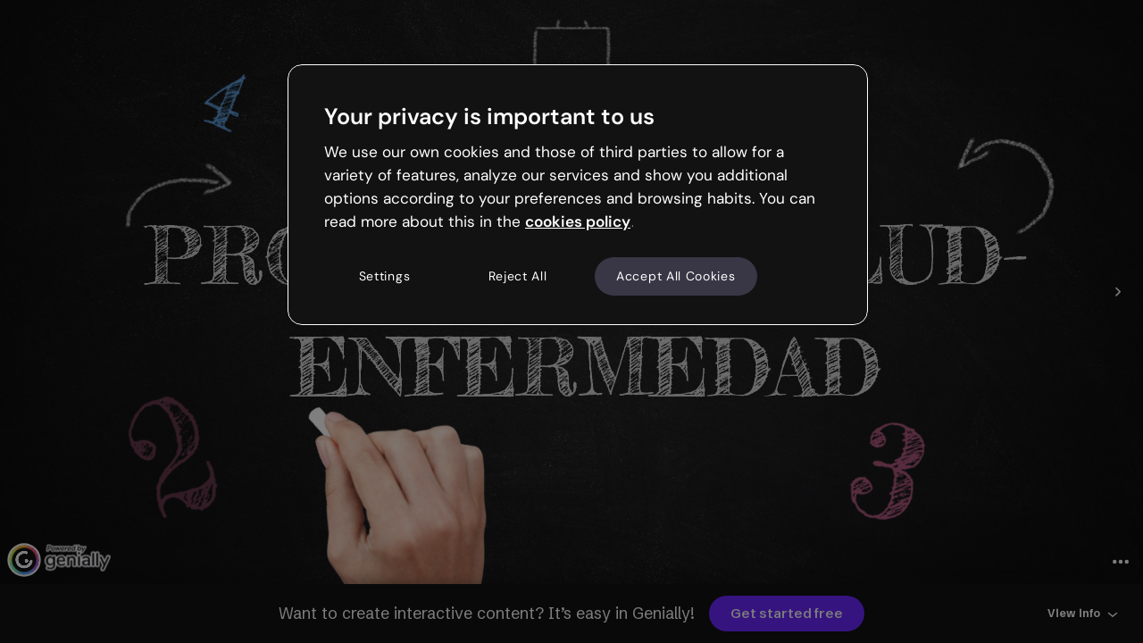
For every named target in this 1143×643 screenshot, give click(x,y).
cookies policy (577, 221)
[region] (578, 194)
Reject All (517, 276)
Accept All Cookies (676, 276)
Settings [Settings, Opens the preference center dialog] (385, 276)
